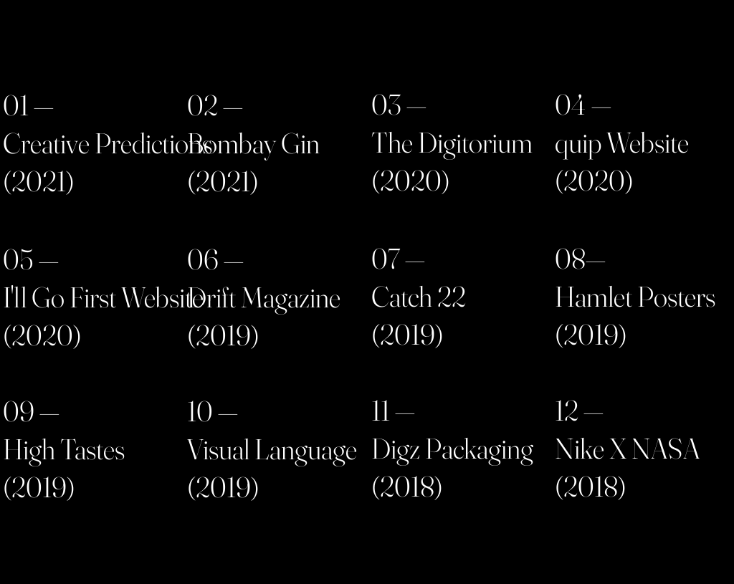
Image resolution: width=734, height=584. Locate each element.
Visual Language (272, 448)
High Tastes (64, 448)
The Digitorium (452, 142)
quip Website (622, 142)
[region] (93, 146)
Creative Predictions (107, 143)
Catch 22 (418, 296)
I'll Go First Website (103, 297)
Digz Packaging (452, 448)
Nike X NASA (627, 448)
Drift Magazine (263, 297)
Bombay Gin (253, 143)
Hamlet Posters (635, 296)
